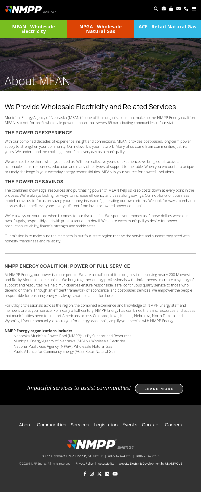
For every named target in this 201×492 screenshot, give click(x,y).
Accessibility (106, 464)
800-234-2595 (148, 455)
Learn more (159, 388)
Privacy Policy (84, 464)
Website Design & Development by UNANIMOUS (150, 464)
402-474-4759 (119, 455)
